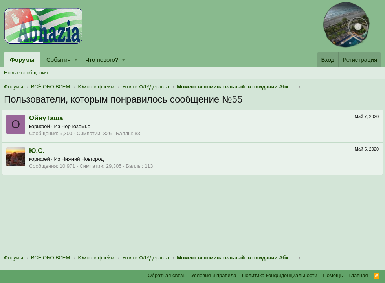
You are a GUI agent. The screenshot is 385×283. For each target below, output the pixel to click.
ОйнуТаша (48, 118)
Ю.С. (38, 150)
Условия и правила (213, 275)
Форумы (22, 59)
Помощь (333, 275)
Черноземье (78, 126)
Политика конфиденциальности (279, 275)
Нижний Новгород (85, 159)
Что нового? (101, 59)
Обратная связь (166, 275)
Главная (358, 275)
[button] (76, 59)
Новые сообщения (26, 72)
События (58, 59)
